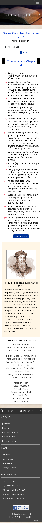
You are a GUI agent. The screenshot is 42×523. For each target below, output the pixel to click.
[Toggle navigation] (37, 2)
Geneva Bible (29, 368)
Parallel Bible (8, 437)
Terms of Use (7, 459)
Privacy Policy (7, 463)
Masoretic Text (21, 383)
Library (6, 428)
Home (6, 424)
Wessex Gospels (21, 386)
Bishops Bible (12, 362)
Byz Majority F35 (21, 398)
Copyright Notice (9, 468)
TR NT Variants (21, 401)
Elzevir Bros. (29, 347)
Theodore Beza (14, 347)
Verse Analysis (9, 441)
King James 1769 (21, 365)
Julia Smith (13, 377)
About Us (6, 455)
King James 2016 (14, 368)
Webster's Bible (21, 371)
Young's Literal (14, 374)
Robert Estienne (21, 344)
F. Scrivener (14, 350)
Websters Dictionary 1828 (13, 494)
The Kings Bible (8, 481)
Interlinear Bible (10, 432)
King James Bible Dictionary (13, 490)
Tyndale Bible (12, 356)
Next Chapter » (21, 236)
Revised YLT (29, 374)
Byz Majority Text (21, 395)
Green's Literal (27, 377)
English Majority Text (21, 392)
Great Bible (29, 359)
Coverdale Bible (28, 356)
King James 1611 (28, 362)
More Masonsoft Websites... (14, 498)
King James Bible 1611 (11, 485)
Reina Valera (27, 350)
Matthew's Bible (14, 359)
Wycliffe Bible (21, 389)
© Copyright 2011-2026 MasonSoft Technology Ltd (20, 515)
